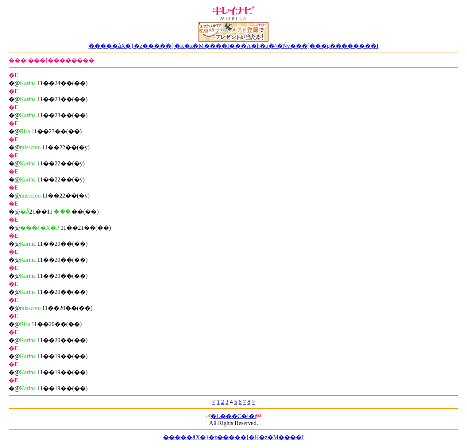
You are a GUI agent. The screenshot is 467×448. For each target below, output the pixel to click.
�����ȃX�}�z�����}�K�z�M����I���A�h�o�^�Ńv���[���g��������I (234, 46)
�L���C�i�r (233, 416)
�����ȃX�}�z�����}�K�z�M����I (233, 437)
